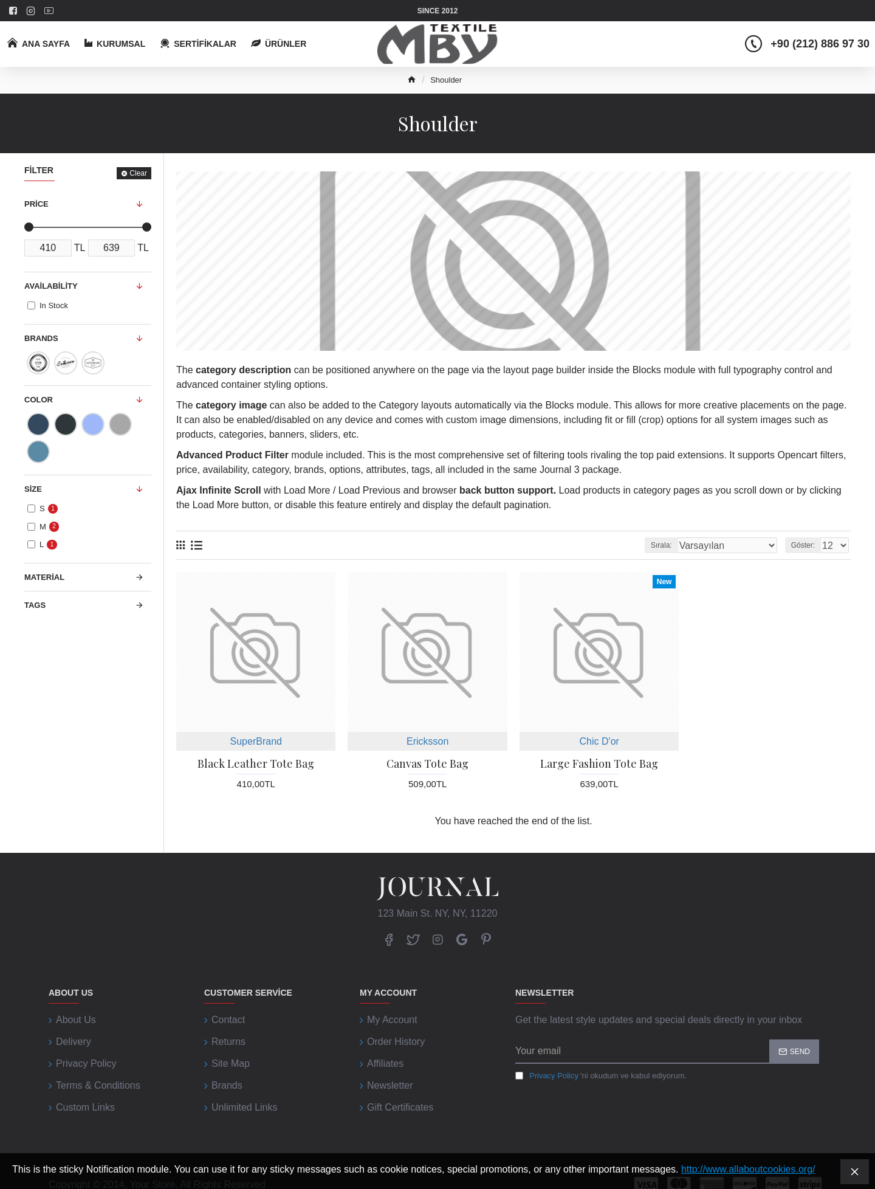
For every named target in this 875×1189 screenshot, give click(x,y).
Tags (35, 605)
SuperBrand (256, 741)
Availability (51, 286)
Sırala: (687, 545)
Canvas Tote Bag (427, 764)
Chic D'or (599, 741)
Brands (41, 338)
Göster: (806, 545)
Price (36, 204)
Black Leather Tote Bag (255, 764)
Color (38, 399)
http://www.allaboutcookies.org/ (748, 1169)
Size (33, 489)
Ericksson (427, 741)
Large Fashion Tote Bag (599, 764)
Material (44, 577)
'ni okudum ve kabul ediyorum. (601, 1076)
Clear (138, 173)
